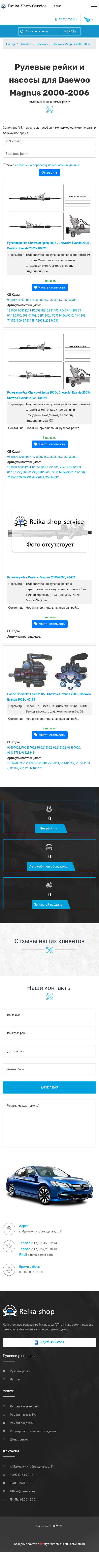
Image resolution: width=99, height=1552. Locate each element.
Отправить (50, 172)
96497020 (73, 747)
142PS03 (75, 310)
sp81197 (12, 768)
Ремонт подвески (21, 1423)
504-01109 (67, 763)
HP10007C (35, 768)
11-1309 (80, 315)
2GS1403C (52, 320)
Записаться (50, 1087)
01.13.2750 (14, 315)
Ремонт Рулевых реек (24, 1406)
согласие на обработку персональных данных (47, 165)
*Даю (42, 165)
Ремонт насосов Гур (23, 1414)
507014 (57, 315)
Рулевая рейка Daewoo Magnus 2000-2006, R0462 (41, 577)
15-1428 (12, 763)
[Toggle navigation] (94, 6)
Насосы (15, 1379)
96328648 (27, 752)
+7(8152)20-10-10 (45, 1249)
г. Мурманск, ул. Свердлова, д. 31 (32, 1466)
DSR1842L (44, 315)
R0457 (64, 310)
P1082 (24, 768)
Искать (70, 31)
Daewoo (42, 44)
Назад (10, 44)
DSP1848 (41, 763)
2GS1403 (53, 310)
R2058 (40, 320)
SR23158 (29, 320)
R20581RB (39, 310)
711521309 (14, 320)
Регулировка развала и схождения (33, 1431)
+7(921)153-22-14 (66, 19)
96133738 (13, 752)
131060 (12, 310)
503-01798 (29, 315)
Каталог (26, 44)
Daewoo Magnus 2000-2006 (71, 44)
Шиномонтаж (19, 1439)
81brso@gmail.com (40, 1254)
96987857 (41, 300)
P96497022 (28, 747)
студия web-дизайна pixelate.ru (64, 1544)
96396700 (70, 300)
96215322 (59, 747)
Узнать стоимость (49, 287)
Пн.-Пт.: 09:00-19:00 (22, 1499)
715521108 (82, 763)
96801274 (13, 300)
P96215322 (44, 747)
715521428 (26, 763)
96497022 (13, 747)
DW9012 (68, 315)
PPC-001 (53, 763)
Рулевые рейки (20, 1371)
